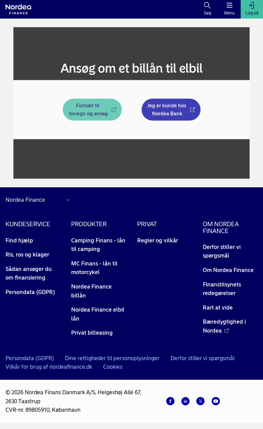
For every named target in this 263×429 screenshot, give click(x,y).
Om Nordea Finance (228, 270)
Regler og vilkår (157, 240)
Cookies (112, 367)
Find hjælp (19, 240)
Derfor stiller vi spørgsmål (202, 358)
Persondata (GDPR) (30, 292)
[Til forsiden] (18, 9)
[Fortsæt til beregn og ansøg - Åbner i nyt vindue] (88, 110)
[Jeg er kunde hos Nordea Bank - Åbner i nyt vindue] (175, 110)
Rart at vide (218, 307)
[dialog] (131, 103)
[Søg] (207, 9)
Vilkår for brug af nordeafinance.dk (49, 367)
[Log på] (252, 9)
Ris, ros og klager (27, 254)
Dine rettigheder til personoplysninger (112, 358)
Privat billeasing (92, 332)
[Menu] (229, 9)
